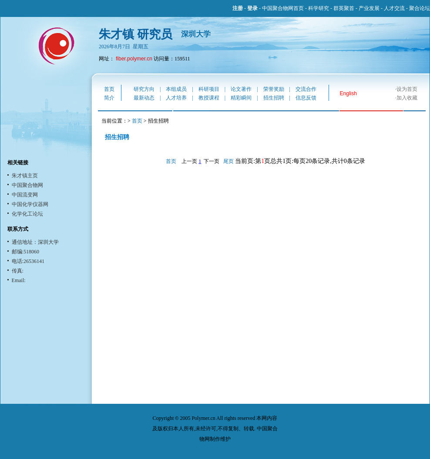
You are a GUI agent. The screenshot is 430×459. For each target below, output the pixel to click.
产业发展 (369, 8)
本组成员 (176, 89)
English (348, 93)
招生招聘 (273, 98)
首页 (109, 89)
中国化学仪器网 (30, 204)
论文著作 (241, 89)
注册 (237, 8)
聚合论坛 (419, 8)
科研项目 (208, 89)
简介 (109, 98)
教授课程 (208, 98)
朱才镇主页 (25, 176)
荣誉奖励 (273, 89)
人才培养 (176, 98)
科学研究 (318, 8)
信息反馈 (306, 98)
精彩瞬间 (241, 98)
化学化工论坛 (27, 214)
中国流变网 (25, 195)
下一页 (211, 161)
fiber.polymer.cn (134, 59)
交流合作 (306, 89)
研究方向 (144, 89)
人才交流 (394, 8)
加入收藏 (406, 98)
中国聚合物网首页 (283, 8)
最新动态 (144, 98)
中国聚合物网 (27, 185)
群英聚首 (343, 8)
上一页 (189, 161)
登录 (252, 8)
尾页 (228, 161)
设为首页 (406, 89)
